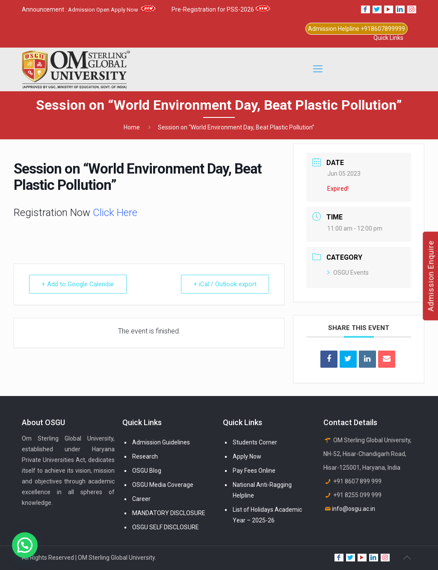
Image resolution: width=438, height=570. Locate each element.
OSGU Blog (146, 470)
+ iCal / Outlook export (225, 284)
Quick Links (388, 37)
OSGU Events (348, 272)
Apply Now (247, 456)
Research (145, 456)
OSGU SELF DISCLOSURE (165, 527)
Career (141, 498)
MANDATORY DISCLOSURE (168, 513)
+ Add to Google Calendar (77, 284)
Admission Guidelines (161, 442)
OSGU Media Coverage (162, 484)
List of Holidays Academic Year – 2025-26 (267, 515)
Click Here (113, 213)
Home (132, 127)
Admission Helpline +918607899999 (356, 28)
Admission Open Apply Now (112, 9)
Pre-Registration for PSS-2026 (221, 9)
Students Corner (255, 442)
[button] (25, 545)
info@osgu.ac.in (353, 508)
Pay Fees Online (254, 470)
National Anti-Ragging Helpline (262, 490)
